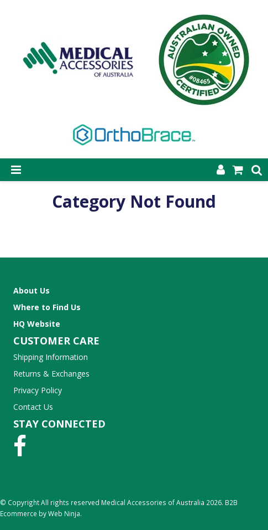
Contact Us (33, 407)
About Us (31, 290)
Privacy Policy (37, 390)
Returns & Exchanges (51, 373)
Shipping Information (50, 357)
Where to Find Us (47, 307)
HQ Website (36, 323)
